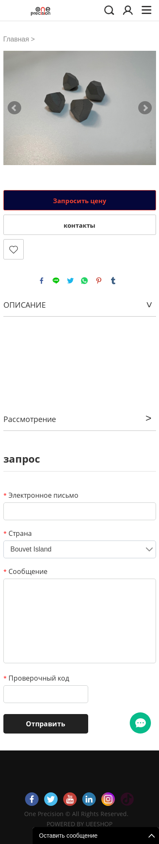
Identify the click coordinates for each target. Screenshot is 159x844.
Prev (14, 108)
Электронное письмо (40, 495)
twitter (70, 280)
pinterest (99, 280)
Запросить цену (79, 200)
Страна (17, 533)
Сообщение (25, 571)
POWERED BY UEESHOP (79, 824)
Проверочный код (36, 678)
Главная (16, 39)
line (56, 280)
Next (145, 108)
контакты (79, 225)
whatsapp (84, 280)
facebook (41, 280)
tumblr (113, 280)
